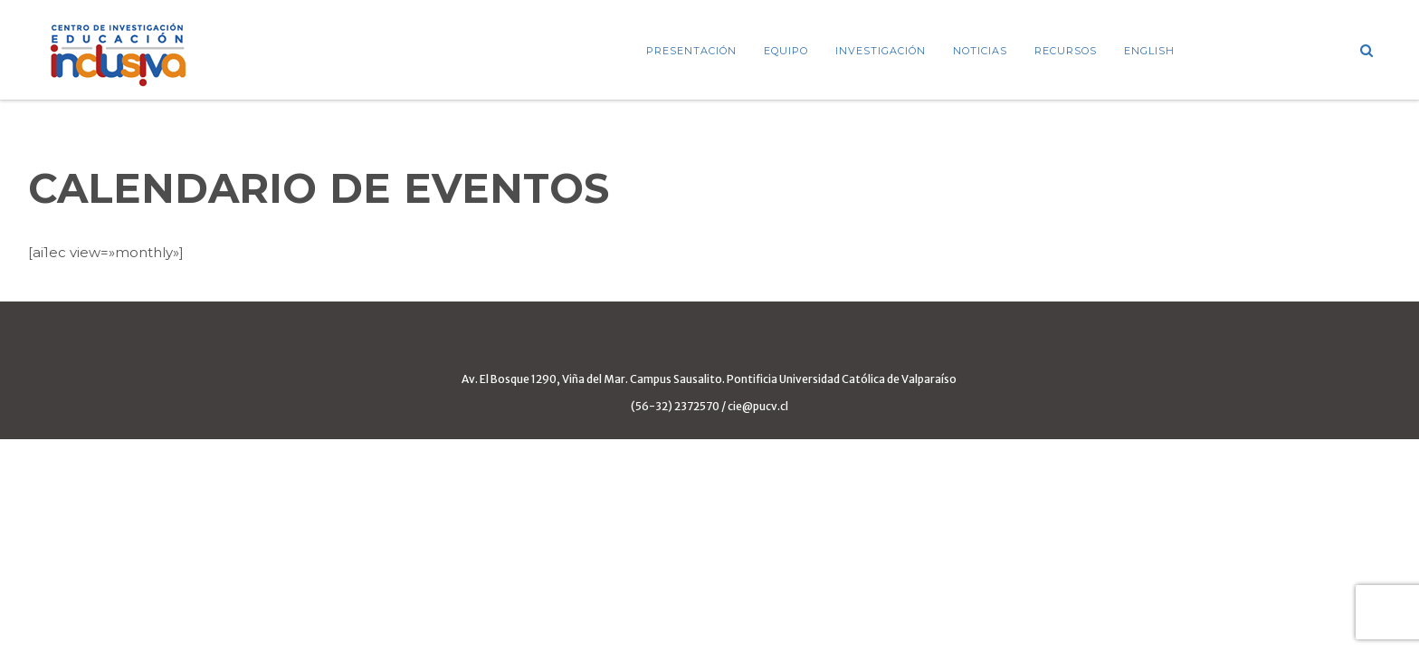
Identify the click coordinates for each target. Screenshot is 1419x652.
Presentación (691, 50)
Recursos (1065, 50)
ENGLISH (1149, 50)
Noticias (980, 50)
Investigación (880, 50)
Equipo (786, 50)
